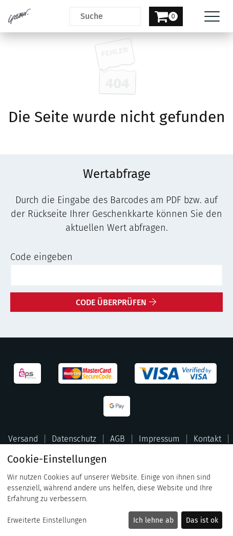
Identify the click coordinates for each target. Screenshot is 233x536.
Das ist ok (202, 520)
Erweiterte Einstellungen (47, 520)
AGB (117, 439)
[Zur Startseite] (19, 16)
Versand (23, 439)
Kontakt (207, 439)
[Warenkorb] (166, 16)
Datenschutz (74, 439)
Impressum (159, 439)
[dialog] (116, 490)
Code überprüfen (111, 302)
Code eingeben (41, 257)
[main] (116, 172)
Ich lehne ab (153, 520)
